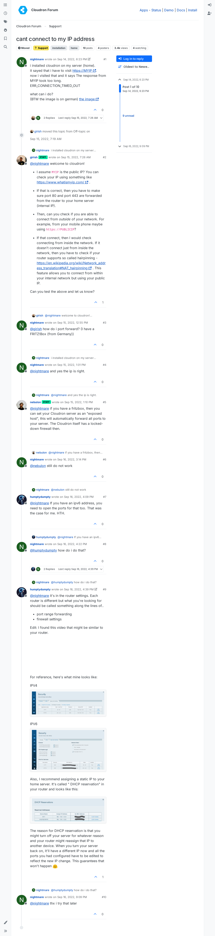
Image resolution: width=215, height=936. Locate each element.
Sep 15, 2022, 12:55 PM (72, 322)
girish (38, 131)
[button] (5, 922)
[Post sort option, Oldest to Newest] (134, 67)
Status (156, 10)
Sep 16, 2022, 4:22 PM (72, 544)
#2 (104, 157)
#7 (104, 496)
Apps (144, 10)
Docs (181, 10)
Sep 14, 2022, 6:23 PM (72, 59)
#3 (104, 322)
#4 (104, 364)
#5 (104, 402)
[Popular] (5, 30)
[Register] (209, 13)
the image (89, 99)
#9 (104, 589)
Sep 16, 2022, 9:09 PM (72, 897)
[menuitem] (209, 5)
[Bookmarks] (5, 38)
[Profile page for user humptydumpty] (22, 500)
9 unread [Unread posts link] (128, 115)
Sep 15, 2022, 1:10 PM (78, 402)
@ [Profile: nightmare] (39, 163)
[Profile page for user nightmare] (22, 62)
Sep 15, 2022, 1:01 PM (71, 364)
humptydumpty (40, 496)
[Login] (209, 5)
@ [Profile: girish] (36, 329)
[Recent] (5, 13)
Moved (24, 48)
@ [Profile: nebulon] (38, 466)
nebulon (35, 402)
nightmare (37, 59)
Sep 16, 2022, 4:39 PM (79, 589)
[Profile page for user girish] (22, 160)
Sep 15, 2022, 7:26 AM (76, 157)
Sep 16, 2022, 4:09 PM (79, 496)
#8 (104, 544)
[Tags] (5, 21)
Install (192, 10)
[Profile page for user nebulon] (22, 405)
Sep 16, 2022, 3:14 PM (71, 459)
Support (41, 48)
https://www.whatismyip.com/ (62, 182)
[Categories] (5, 5)
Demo (169, 10)
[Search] (5, 47)
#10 (104, 897)
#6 (104, 459)
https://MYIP (84, 70)
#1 (105, 59)
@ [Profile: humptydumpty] (43, 550)
